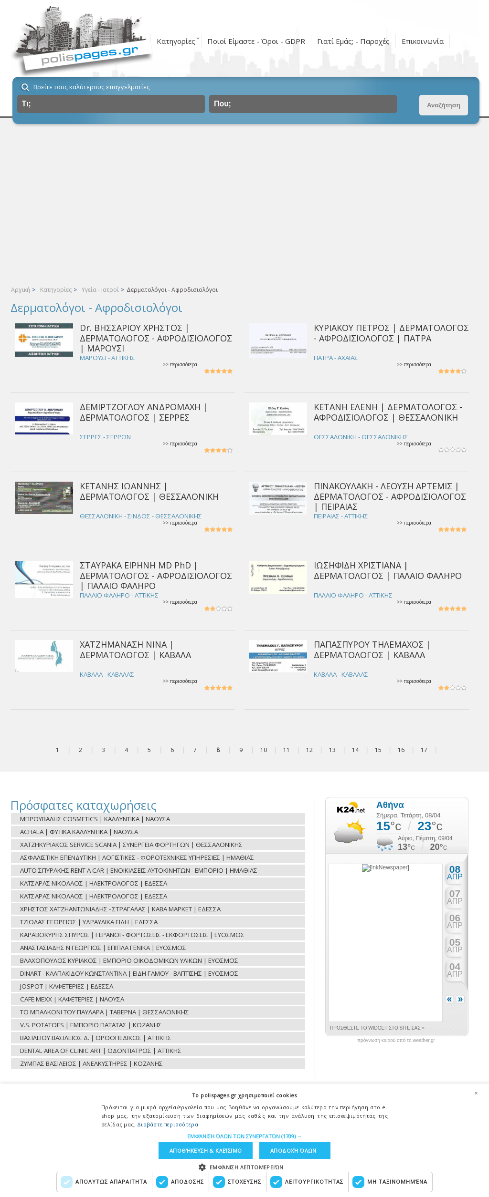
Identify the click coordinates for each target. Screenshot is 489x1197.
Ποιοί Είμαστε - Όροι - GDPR (256, 41)
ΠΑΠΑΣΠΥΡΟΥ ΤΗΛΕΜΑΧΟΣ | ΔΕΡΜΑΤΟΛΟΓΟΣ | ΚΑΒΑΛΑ (372, 649)
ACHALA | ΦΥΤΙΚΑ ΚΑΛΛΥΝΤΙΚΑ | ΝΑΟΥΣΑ (79, 831)
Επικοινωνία (423, 41)
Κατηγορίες (176, 41)
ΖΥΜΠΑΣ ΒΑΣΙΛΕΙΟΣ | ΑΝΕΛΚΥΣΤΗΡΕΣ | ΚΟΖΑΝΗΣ (91, 1063)
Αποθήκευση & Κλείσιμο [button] (206, 1150)
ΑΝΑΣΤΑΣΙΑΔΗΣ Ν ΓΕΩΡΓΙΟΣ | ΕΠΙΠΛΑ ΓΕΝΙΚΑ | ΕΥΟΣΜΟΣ (103, 947)
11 (286, 750)
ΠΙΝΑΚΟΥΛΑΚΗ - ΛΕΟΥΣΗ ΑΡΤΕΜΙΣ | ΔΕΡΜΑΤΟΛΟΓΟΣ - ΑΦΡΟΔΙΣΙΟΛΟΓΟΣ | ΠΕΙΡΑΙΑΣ (390, 496)
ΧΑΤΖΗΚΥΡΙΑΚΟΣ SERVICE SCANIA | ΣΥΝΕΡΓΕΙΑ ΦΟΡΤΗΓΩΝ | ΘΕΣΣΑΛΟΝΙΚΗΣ (131, 844)
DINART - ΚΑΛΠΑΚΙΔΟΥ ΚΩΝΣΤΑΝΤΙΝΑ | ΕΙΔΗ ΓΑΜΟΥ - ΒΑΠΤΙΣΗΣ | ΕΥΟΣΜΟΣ (129, 973)
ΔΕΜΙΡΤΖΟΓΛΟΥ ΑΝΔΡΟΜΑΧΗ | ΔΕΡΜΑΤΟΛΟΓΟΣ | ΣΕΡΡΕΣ (144, 412)
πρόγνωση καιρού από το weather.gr (396, 1040)
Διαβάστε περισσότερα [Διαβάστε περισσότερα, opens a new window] (167, 1124)
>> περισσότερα (180, 364)
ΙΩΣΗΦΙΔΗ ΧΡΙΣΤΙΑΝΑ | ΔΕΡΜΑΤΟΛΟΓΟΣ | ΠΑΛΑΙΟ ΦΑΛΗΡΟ (388, 570)
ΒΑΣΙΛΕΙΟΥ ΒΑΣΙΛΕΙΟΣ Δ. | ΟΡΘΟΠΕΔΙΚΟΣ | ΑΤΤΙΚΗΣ (95, 1037)
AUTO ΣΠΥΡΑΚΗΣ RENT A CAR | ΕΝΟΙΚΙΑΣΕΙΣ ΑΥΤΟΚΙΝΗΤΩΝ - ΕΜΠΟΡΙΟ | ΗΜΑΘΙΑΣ (138, 870)
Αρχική (20, 290)
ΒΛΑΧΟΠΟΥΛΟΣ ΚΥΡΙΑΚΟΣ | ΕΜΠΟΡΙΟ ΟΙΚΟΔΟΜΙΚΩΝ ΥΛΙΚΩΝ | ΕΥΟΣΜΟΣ (129, 960)
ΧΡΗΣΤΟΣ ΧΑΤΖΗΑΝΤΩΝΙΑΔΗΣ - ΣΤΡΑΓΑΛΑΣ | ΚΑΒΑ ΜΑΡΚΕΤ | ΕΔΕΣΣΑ (120, 909)
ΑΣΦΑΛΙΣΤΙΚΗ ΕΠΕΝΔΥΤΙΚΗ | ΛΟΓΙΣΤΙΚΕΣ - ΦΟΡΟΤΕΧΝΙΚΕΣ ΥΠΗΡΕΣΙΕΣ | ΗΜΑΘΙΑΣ (137, 857)
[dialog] (244, 1140)
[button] (244, 1136)
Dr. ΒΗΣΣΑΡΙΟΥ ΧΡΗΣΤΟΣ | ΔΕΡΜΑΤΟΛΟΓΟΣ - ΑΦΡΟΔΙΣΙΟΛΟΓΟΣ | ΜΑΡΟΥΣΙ (156, 338)
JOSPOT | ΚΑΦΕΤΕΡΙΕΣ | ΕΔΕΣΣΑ (66, 986)
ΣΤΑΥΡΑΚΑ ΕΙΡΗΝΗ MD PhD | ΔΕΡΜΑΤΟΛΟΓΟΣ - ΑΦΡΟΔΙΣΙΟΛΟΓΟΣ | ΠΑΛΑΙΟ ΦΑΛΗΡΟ (156, 575)
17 (424, 750)
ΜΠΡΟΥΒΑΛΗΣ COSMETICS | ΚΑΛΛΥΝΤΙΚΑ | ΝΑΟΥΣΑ (95, 819)
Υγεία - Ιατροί (100, 290)
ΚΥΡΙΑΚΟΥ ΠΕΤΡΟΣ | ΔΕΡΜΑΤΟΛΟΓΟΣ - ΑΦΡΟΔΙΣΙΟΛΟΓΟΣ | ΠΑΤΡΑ (391, 332)
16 (401, 750)
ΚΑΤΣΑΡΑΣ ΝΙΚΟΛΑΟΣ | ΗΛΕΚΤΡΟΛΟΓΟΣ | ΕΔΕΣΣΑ (93, 883)
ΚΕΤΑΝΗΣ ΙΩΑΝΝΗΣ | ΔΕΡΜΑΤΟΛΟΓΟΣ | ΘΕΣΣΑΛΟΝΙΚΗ (149, 491)
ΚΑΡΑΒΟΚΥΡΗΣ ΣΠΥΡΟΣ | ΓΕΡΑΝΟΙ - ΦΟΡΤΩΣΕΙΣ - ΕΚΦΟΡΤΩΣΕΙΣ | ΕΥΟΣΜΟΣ (132, 934)
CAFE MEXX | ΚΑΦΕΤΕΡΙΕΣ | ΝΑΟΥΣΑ (72, 999)
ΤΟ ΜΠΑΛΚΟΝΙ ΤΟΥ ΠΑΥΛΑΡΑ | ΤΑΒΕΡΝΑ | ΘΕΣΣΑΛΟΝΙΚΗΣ (104, 1012)
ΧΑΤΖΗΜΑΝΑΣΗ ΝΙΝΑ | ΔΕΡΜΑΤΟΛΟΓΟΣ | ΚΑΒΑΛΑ (135, 649)
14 (355, 750)
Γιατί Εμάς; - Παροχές (353, 41)
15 (378, 750)
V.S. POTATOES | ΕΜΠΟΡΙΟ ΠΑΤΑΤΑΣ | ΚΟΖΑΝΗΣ (91, 1025)
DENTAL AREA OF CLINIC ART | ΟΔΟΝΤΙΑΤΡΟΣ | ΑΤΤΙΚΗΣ (100, 1050)
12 (309, 750)
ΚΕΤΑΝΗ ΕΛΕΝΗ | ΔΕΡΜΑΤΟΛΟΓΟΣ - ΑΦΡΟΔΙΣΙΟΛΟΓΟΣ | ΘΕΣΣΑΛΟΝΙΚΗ (388, 412)
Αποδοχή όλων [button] (293, 1150)
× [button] (476, 1093)
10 (263, 750)
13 (332, 750)
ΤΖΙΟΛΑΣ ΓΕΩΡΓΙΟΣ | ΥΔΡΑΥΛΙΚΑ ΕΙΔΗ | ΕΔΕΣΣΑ (89, 922)
